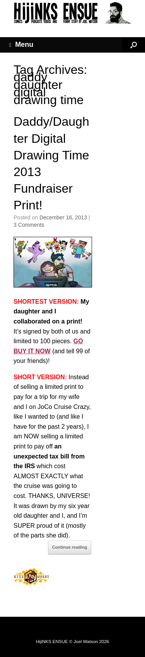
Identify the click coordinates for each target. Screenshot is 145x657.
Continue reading (69, 547)
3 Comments (29, 225)
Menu (21, 45)
